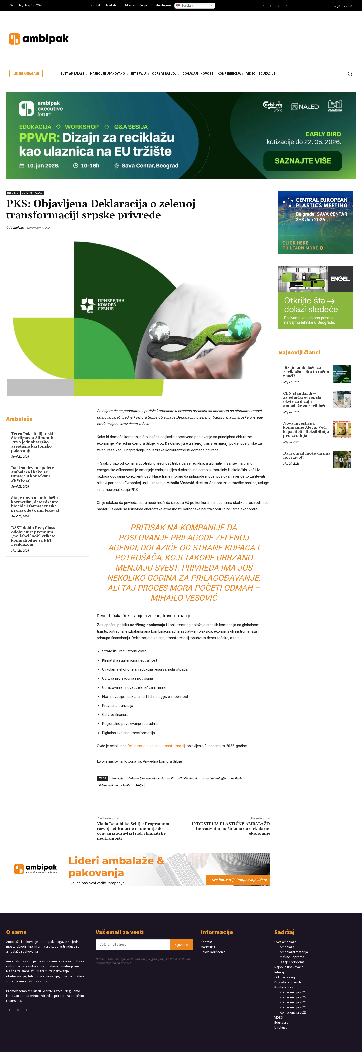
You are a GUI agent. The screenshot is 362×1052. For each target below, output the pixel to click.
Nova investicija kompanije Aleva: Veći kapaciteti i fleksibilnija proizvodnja (306, 429)
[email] (133, 944)
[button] (350, 74)
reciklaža (236, 778)
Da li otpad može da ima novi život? (306, 455)
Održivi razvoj (32, 193)
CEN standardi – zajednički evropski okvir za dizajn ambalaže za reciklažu (305, 400)
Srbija (139, 785)
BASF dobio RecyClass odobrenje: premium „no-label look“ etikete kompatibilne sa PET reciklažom (33, 536)
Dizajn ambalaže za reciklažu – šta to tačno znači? (306, 371)
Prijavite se (181, 945)
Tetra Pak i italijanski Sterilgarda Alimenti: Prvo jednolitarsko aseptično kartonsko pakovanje (32, 442)
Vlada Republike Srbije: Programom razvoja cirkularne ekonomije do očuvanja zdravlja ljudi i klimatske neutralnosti (133, 831)
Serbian (184, 6)
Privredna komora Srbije (114, 785)
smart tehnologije (214, 778)
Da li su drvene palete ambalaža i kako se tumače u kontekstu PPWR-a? (32, 474)
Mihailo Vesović (188, 778)
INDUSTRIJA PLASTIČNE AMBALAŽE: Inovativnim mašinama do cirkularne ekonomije (231, 828)
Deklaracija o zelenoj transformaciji (157, 746)
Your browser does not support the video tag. (318, 34)
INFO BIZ (13, 193)
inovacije (117, 778)
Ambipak (17, 227)
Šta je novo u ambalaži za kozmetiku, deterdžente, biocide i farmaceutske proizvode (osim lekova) (36, 504)
